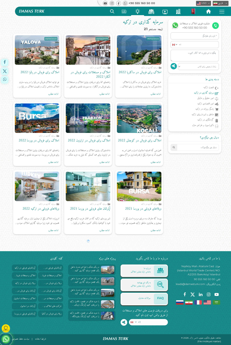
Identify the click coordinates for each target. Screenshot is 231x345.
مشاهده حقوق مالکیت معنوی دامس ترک (205, 338)
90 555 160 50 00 (204, 279)
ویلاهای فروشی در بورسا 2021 (143, 209)
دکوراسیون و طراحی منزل (203, 126)
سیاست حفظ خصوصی (20, 339)
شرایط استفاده (40, 339)
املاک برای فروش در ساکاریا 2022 (140, 72)
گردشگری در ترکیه (206, 120)
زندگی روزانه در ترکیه (205, 109)
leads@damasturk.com (190, 284)
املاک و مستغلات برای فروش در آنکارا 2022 (90, 75)
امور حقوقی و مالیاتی (205, 98)
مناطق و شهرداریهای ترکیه (203, 115)
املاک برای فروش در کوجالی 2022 (139, 141)
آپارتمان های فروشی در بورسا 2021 (90, 209)
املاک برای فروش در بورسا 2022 (39, 141)
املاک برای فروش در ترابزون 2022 (89, 141)
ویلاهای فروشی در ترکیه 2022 (40, 209)
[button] (221, 3)
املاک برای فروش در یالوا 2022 (39, 72)
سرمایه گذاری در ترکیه (204, 93)
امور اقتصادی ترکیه (206, 104)
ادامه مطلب (156, 94)
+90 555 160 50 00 (194, 27)
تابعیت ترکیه (209, 88)
